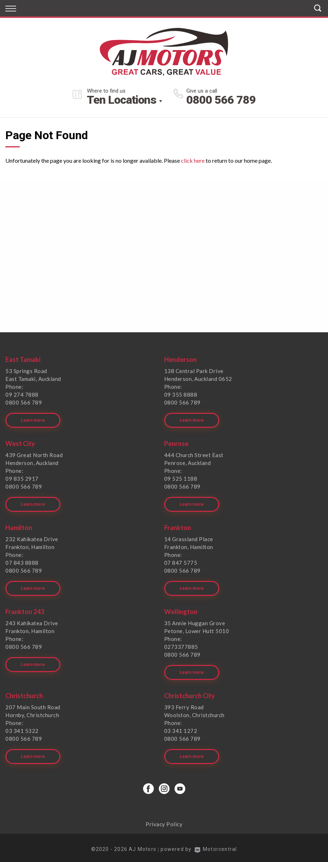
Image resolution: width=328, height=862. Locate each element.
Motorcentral (215, 846)
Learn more (33, 419)
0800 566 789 (221, 100)
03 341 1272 (180, 728)
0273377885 (181, 645)
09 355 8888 (180, 394)
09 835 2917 (22, 478)
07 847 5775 (180, 561)
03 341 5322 (22, 728)
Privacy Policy (164, 821)
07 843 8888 (22, 561)
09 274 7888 (22, 394)
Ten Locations (121, 100)
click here (193, 160)
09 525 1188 (180, 478)
